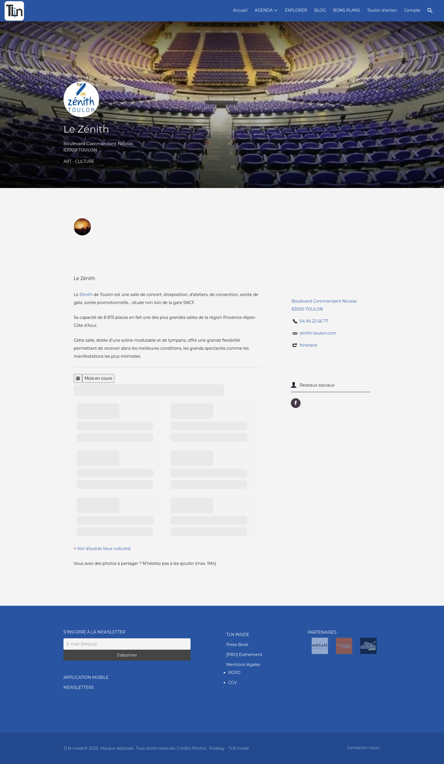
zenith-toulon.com (317, 333)
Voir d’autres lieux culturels (104, 548)
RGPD (234, 672)
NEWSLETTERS (78, 687)
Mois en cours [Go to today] (98, 378)
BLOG (320, 10)
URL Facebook (296, 403)
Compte (412, 10)
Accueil (240, 10)
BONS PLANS (346, 10)
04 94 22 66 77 (313, 321)
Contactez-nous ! (364, 747)
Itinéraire (308, 345)
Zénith (86, 294)
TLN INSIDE (237, 634)
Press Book (237, 644)
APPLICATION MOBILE (86, 677)
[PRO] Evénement (244, 654)
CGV (232, 682)
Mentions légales (243, 664)
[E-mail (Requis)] (127, 644)
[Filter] (78, 378)
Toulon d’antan (382, 10)
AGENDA (264, 10)
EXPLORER (296, 10)
